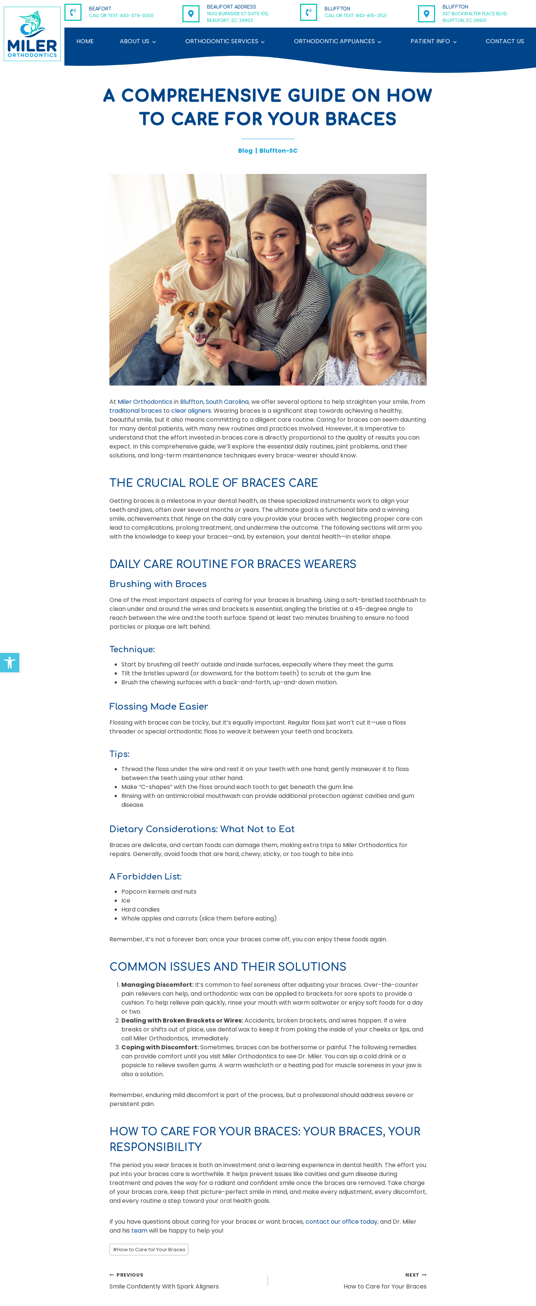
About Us (134, 41)
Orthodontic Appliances (334, 41)
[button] (9, 662)
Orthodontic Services (221, 41)
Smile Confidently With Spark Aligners (185, 1280)
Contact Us (505, 41)
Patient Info (430, 41)
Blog (245, 150)
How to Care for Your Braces (149, 1249)
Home (85, 41)
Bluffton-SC (278, 150)
